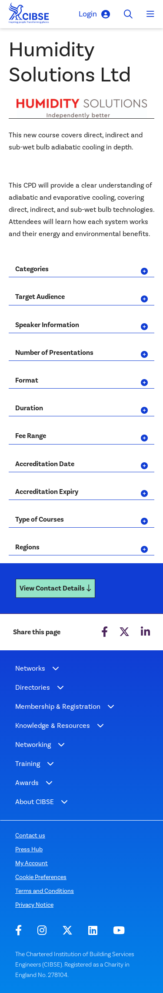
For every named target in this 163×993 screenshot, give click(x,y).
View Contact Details (55, 588)
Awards (27, 783)
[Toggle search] (128, 14)
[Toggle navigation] (150, 14)
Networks (30, 668)
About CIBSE (34, 802)
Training (27, 763)
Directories (32, 687)
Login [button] (94, 14)
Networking (33, 744)
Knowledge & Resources (52, 725)
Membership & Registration (57, 706)
